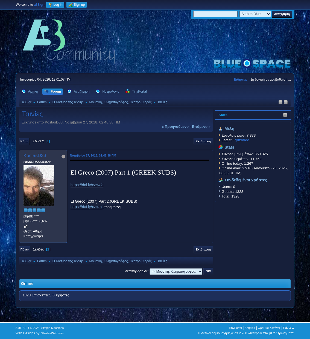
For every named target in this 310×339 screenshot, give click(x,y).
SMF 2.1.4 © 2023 (28, 327)
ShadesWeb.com (52, 333)
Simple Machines (52, 327)
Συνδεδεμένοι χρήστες (245, 180)
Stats (222, 115)
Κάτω (24, 141)
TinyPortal (235, 327)
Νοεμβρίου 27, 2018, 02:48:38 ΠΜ (93, 155)
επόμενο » (201, 127)
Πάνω (25, 249)
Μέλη (229, 128)
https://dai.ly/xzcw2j (87, 185)
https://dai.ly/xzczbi (87, 207)
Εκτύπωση (203, 141)
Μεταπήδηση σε (136, 271)
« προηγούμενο (175, 127)
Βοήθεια (250, 327)
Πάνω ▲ (289, 327)
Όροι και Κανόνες (269, 327)
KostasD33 (35, 155)
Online (27, 283)
